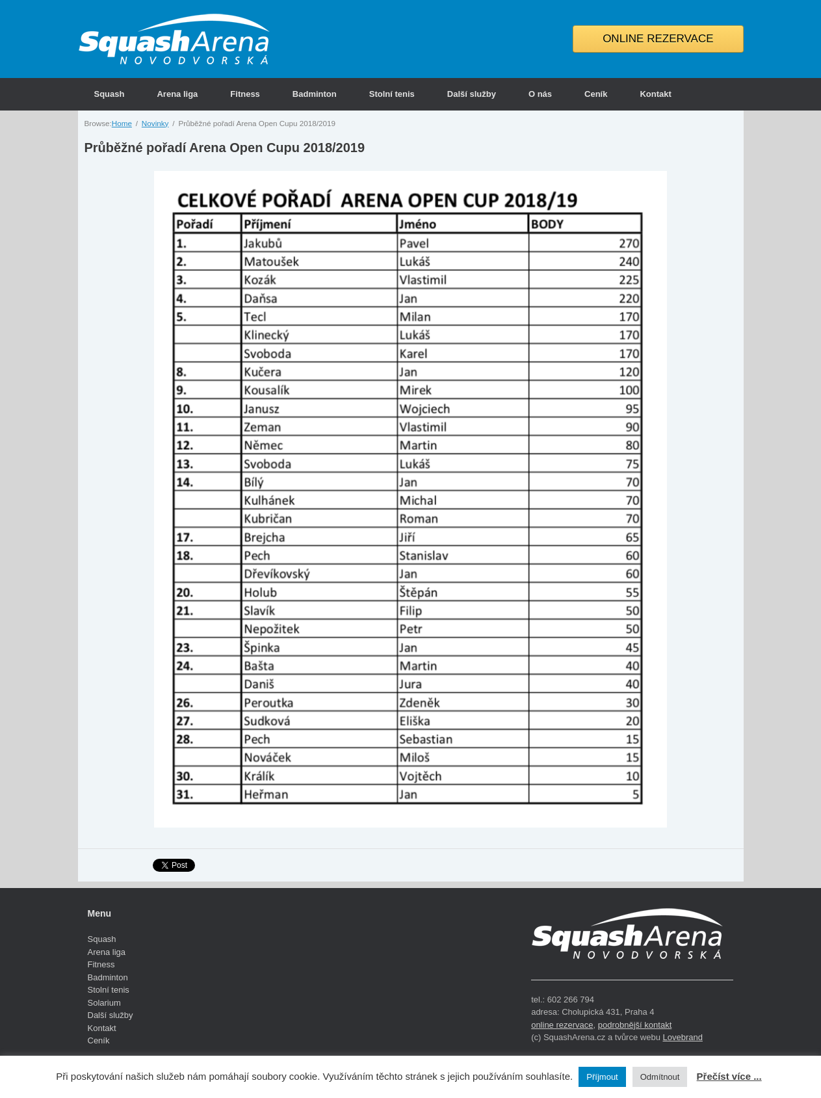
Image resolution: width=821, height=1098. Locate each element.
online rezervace (562, 1025)
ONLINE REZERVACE (658, 39)
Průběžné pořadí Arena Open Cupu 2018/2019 (225, 147)
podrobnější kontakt (634, 1025)
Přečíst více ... (729, 1076)
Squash (109, 94)
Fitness (245, 94)
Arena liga (177, 94)
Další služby (471, 94)
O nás (540, 94)
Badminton (315, 94)
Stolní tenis (392, 94)
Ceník (595, 94)
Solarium (104, 1003)
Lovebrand (682, 1037)
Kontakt (655, 94)
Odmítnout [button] (660, 1077)
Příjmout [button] (602, 1077)
